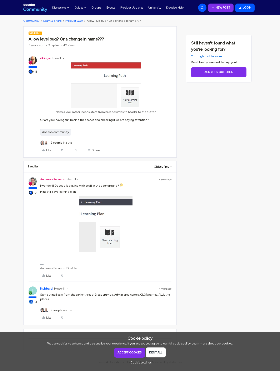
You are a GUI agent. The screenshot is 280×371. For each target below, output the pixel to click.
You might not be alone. (207, 56)
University (154, 7)
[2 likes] (56, 143)
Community (31, 21)
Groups (96, 7)
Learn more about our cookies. (212, 343)
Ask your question (218, 72)
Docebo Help (175, 7)
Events (110, 7)
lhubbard (46, 288)
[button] (221, 8)
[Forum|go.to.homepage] (35, 8)
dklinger (45, 58)
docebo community (55, 132)
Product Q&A (74, 21)
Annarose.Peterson (52, 179)
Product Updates (131, 7)
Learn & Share (52, 21)
